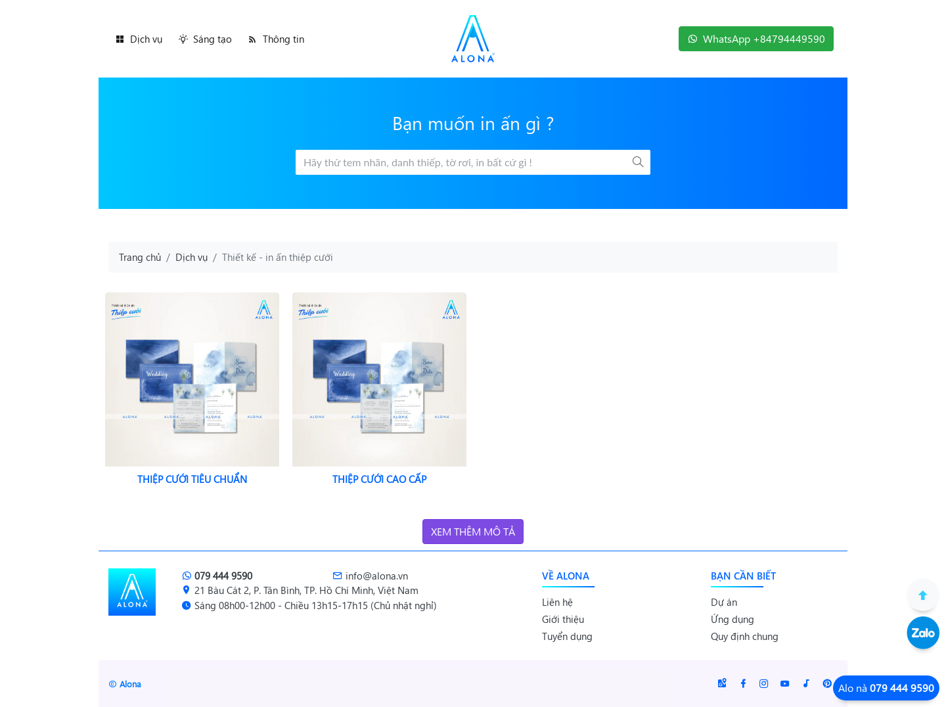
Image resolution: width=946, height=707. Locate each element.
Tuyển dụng (567, 636)
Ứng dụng (732, 619)
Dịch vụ (191, 256)
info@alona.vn (370, 575)
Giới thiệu (563, 619)
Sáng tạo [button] (205, 38)
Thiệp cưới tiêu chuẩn (192, 479)
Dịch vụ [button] (138, 38)
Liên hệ (557, 601)
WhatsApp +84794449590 (756, 38)
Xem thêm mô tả (473, 531)
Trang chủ (140, 256)
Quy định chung (744, 636)
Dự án (724, 601)
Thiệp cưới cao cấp (379, 479)
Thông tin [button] (276, 38)
